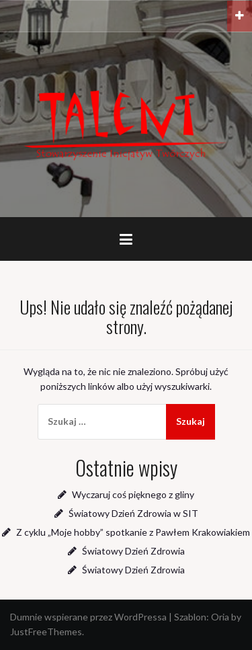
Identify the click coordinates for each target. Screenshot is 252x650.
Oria (220, 616)
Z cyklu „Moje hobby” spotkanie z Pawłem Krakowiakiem (133, 532)
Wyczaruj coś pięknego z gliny (133, 494)
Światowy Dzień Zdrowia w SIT (133, 513)
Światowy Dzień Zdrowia (133, 551)
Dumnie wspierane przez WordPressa (88, 616)
